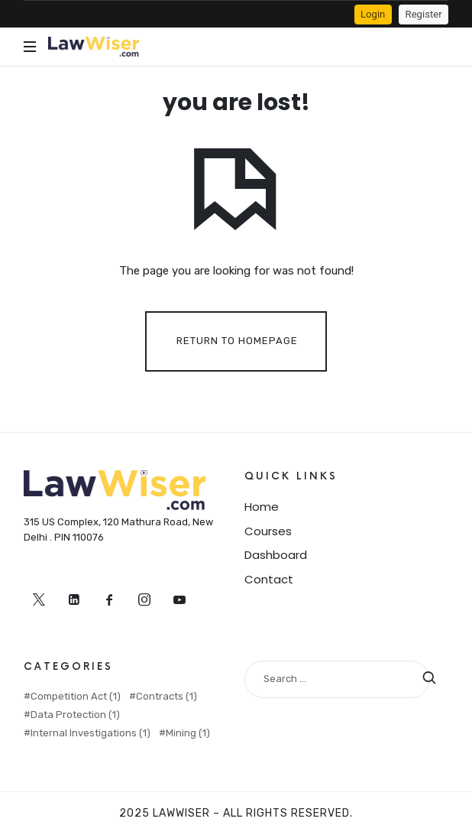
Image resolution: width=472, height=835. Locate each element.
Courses (268, 531)
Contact (268, 579)
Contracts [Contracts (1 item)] (166, 696)
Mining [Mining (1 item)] (188, 733)
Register (424, 14)
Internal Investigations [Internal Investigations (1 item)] (90, 733)
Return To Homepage (237, 340)
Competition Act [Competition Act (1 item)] (76, 696)
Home (261, 507)
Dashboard (275, 555)
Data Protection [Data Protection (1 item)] (75, 715)
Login (372, 14)
